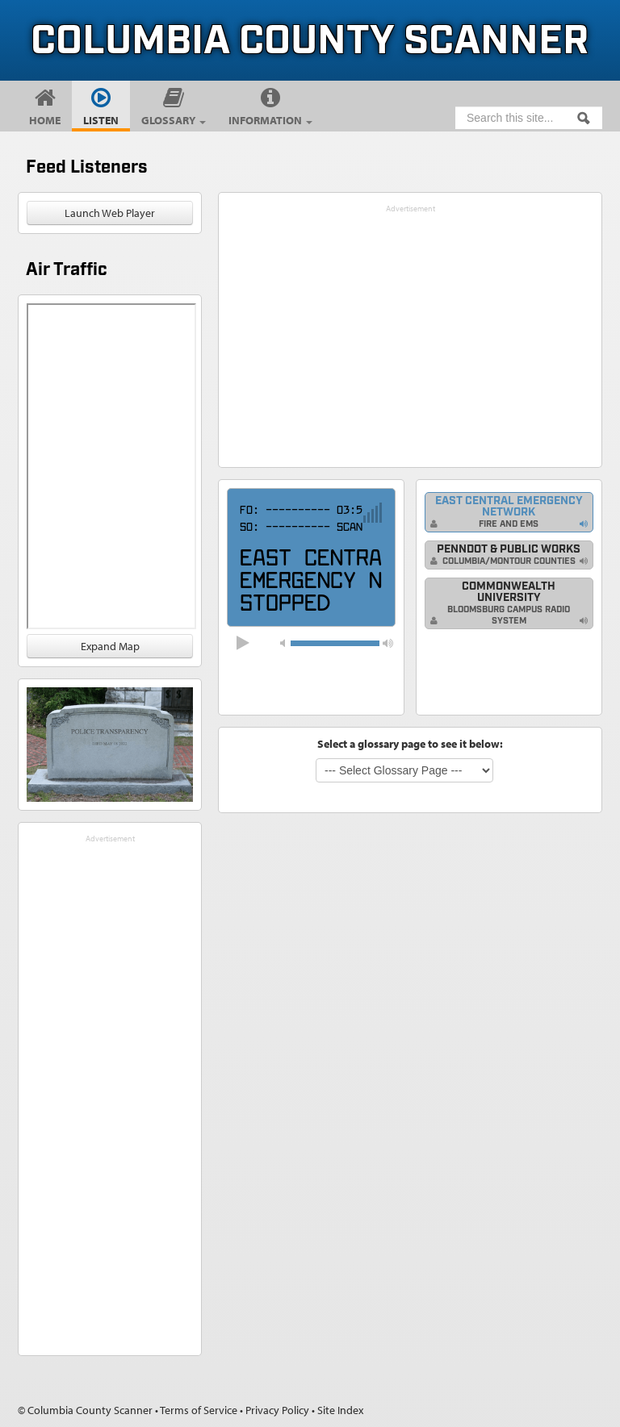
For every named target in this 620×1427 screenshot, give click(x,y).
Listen (101, 120)
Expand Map (110, 646)
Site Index (340, 1410)
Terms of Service (198, 1410)
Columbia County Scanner (310, 42)
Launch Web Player (110, 213)
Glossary (173, 120)
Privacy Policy (277, 1410)
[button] (387, 643)
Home (45, 120)
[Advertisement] (110, 1089)
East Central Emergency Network (506, 512)
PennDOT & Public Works (505, 554)
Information (270, 120)
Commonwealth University (500, 603)
